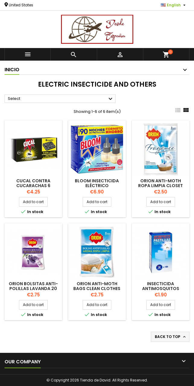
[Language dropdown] (174, 5)
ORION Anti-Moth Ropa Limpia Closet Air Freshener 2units (160, 185)
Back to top (171, 337)
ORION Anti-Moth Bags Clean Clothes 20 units (96, 288)
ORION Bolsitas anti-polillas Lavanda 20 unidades (33, 288)
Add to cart (33, 201)
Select (61, 99)
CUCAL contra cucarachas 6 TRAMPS (33, 185)
